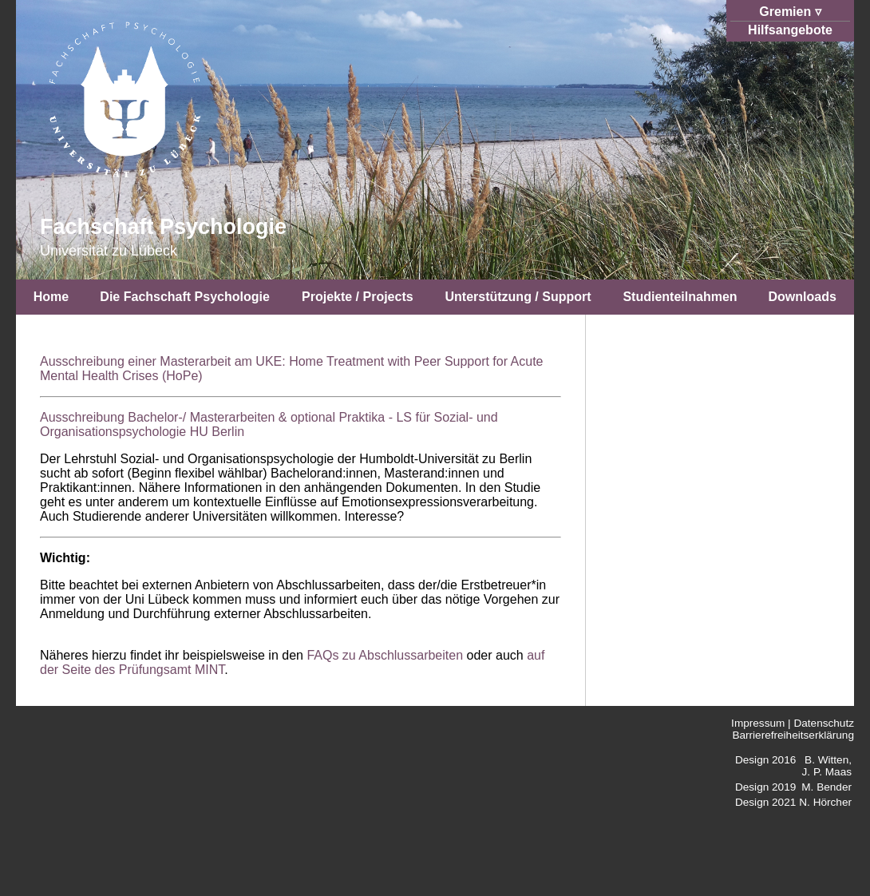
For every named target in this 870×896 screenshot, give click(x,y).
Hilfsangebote (790, 30)
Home (51, 296)
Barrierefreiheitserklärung (793, 735)
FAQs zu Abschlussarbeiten (384, 655)
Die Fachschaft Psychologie (185, 296)
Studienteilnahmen (680, 296)
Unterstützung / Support (518, 296)
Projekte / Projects (357, 296)
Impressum (758, 723)
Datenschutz (823, 723)
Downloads (802, 296)
